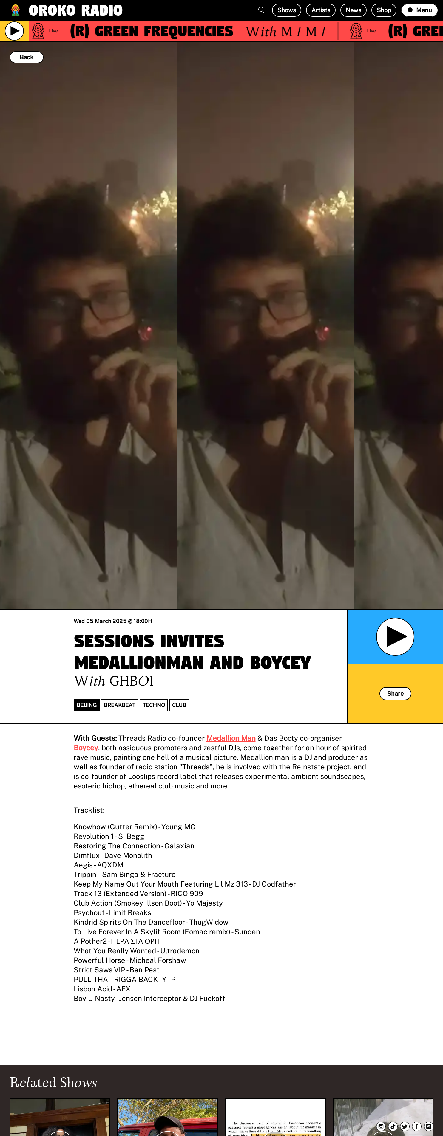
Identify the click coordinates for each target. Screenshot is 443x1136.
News (353, 10)
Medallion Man (231, 738)
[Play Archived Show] (395, 637)
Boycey (86, 747)
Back (26, 57)
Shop (384, 10)
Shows (286, 10)
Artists (320, 10)
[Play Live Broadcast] (14, 31)
